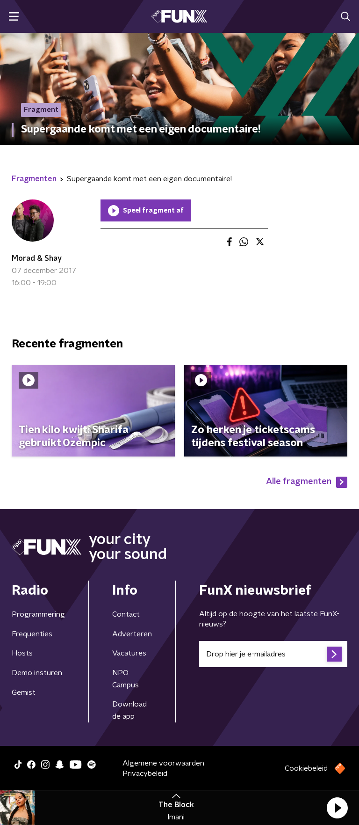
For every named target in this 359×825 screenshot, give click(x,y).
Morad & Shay (37, 258)
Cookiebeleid (306, 768)
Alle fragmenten (306, 482)
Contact (126, 614)
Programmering (38, 614)
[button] (337, 808)
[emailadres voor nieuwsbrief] (273, 654)
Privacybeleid (144, 773)
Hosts (22, 653)
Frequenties (32, 634)
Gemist (24, 692)
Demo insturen (37, 673)
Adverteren (132, 634)
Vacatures (129, 653)
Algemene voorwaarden (163, 763)
